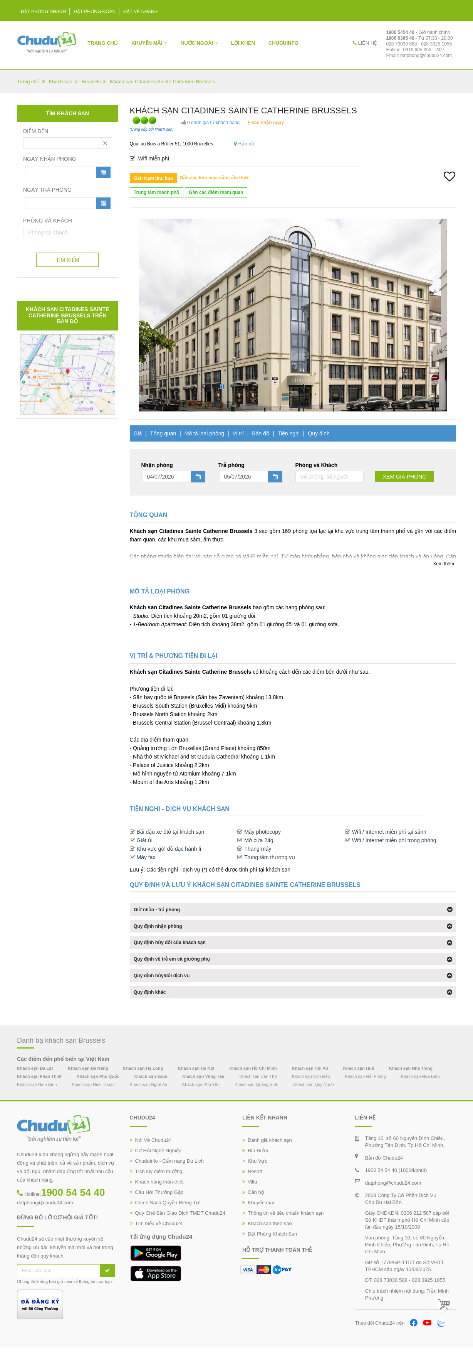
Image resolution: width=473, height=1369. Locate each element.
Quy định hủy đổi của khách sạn (177, 951)
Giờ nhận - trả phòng (162, 911)
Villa (252, 1203)
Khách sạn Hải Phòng (365, 1098)
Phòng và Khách (47, 220)
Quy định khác (154, 1011)
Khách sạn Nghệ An (148, 1106)
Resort (255, 1192)
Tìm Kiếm (67, 260)
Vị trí (238, 433)
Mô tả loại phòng (205, 433)
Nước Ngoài (199, 43)
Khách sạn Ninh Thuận (93, 1106)
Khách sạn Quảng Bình (256, 1106)
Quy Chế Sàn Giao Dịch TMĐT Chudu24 (180, 1234)
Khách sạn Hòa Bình (420, 1098)
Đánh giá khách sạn (270, 1161)
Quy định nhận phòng (163, 931)
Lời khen (243, 43)
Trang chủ (102, 43)
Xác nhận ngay (266, 122)
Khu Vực (257, 1182)
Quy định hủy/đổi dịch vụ (168, 991)
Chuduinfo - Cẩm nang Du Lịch (169, 1182)
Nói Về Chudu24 (153, 1161)
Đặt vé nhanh (140, 11)
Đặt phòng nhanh (43, 11)
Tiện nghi (289, 433)
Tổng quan (163, 433)
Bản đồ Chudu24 (384, 1179)
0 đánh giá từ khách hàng (210, 122)
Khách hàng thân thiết (159, 1203)
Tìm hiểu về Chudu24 (159, 1245)
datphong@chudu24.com (426, 55)
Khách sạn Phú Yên (201, 1106)
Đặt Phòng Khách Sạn (272, 1255)
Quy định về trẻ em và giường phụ (179, 971)
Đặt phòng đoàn (95, 11)
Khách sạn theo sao (270, 1245)
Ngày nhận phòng (49, 159)
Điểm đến (35, 131)
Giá (138, 433)
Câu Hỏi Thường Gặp (159, 1213)
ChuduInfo (283, 43)
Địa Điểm (258, 1172)
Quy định (318, 433)
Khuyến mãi (149, 43)
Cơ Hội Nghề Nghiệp (158, 1172)
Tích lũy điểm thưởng (159, 1192)
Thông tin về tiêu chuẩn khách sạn (286, 1234)
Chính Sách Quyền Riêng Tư (167, 1224)
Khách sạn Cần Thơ (258, 1098)
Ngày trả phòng (47, 190)
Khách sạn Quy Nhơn (314, 1106)
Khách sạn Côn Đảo (311, 1098)
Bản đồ (260, 433)
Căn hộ (256, 1213)
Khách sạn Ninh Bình (37, 1106)
